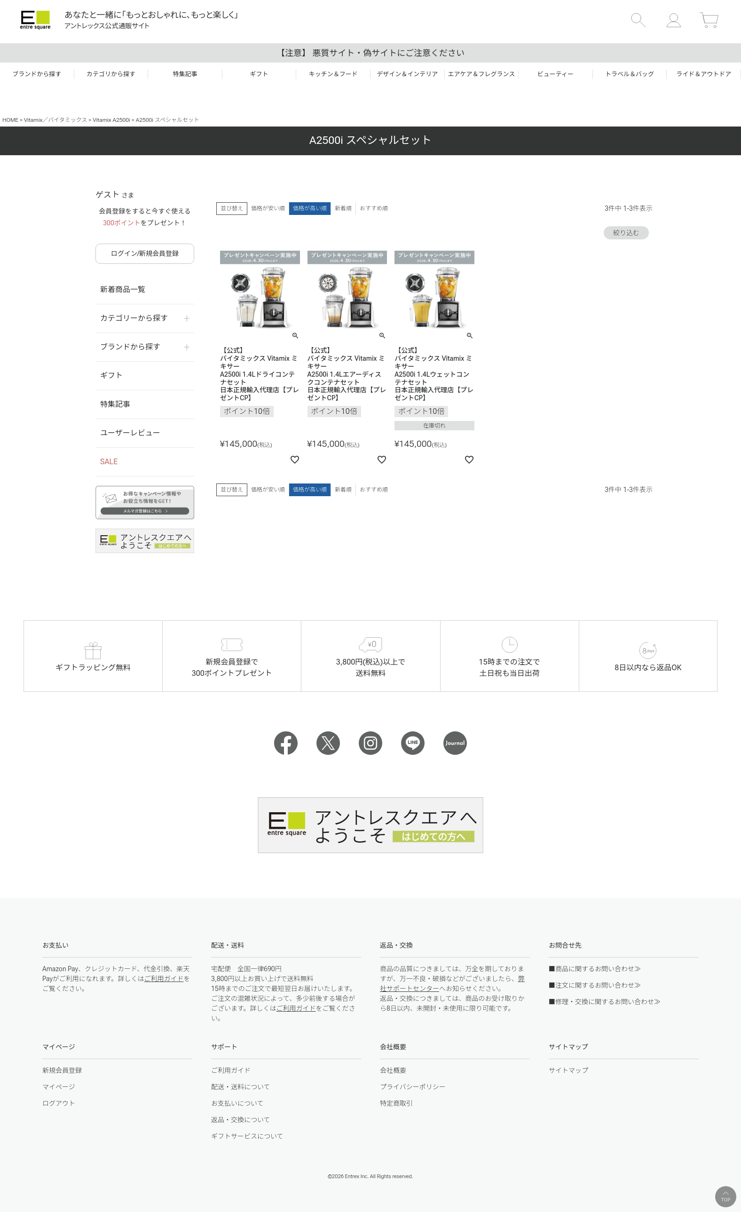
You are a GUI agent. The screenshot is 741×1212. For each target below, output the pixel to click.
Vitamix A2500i (111, 120)
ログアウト (58, 1103)
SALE (109, 461)
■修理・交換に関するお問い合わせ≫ (605, 1002)
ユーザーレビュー (130, 432)
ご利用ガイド (163, 978)
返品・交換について (240, 1120)
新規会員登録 (62, 1070)
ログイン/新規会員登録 (145, 253)
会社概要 (393, 1070)
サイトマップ (568, 1070)
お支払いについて (237, 1103)
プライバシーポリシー (413, 1087)
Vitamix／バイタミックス (55, 120)
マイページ (58, 1087)
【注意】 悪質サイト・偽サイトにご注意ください (370, 53)
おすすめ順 (374, 208)
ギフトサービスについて (247, 1136)
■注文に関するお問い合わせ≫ (595, 985)
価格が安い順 (268, 208)
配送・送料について (240, 1087)
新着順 (343, 208)
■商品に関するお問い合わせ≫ (595, 969)
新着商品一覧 (122, 289)
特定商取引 (396, 1103)
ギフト (111, 375)
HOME (10, 120)
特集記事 (115, 404)
